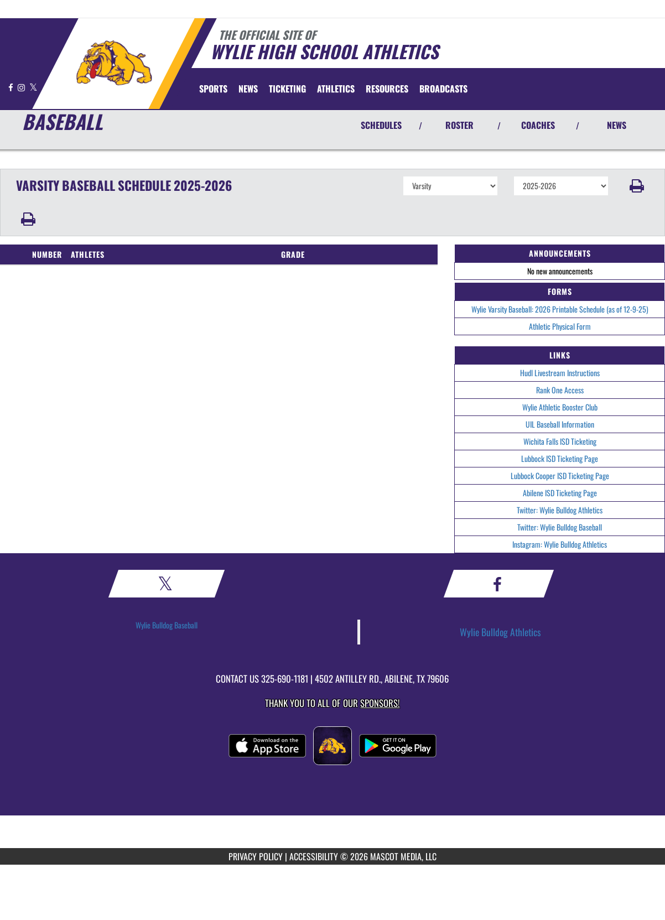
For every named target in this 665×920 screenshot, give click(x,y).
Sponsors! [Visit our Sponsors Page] (379, 703)
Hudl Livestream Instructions (560, 372)
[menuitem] (248, 88)
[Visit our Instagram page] (22, 87)
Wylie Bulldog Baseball (167, 625)
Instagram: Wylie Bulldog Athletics (559, 544)
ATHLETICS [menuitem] (336, 88)
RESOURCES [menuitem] (387, 88)
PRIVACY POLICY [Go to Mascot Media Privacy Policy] (255, 856)
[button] (636, 186)
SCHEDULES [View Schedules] (381, 125)
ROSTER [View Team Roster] (459, 125)
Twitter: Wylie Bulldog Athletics (559, 510)
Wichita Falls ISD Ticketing (559, 441)
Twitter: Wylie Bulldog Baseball (559, 527)
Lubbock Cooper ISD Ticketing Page (560, 475)
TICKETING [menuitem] (287, 88)
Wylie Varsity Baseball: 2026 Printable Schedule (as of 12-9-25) (559, 309)
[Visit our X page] (33, 87)
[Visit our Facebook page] (11, 87)
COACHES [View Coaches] (538, 125)
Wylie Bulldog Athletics (500, 632)
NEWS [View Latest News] (616, 125)
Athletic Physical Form (560, 326)
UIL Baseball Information (560, 424)
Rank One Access (560, 390)
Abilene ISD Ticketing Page (560, 492)
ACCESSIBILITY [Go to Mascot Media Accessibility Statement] (313, 856)
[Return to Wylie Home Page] (114, 62)
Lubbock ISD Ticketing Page (559, 458)
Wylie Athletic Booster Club (560, 407)
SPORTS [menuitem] (213, 88)
